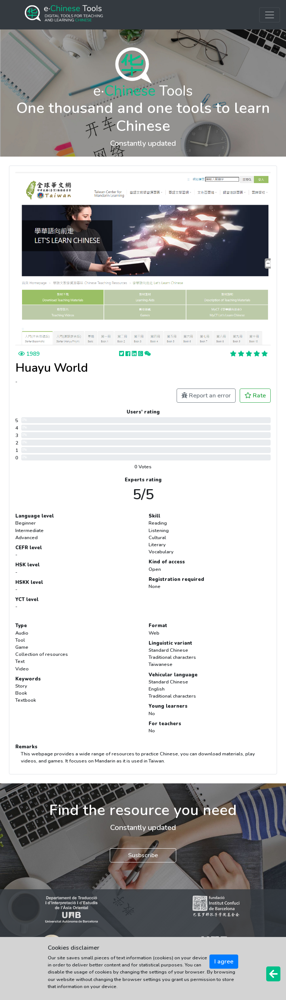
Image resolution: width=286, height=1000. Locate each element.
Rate (255, 395)
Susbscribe (143, 855)
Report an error (206, 395)
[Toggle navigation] (269, 14)
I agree (223, 961)
